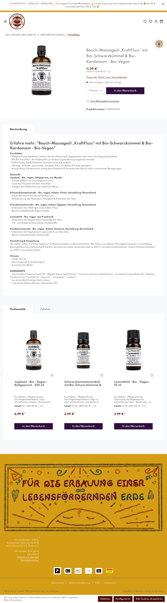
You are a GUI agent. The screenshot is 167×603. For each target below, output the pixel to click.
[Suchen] (145, 21)
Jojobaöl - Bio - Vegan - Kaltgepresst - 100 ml (31, 384)
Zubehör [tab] (45, 309)
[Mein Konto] (156, 21)
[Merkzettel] (150, 21)
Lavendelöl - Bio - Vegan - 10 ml (132, 384)
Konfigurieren (123, 599)
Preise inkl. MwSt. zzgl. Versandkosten (106, 77)
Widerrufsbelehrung (79, 583)
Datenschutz (57, 583)
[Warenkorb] (161, 21)
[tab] (18, 129)
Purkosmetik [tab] (17, 309)
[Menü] (5, 21)
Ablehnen (105, 599)
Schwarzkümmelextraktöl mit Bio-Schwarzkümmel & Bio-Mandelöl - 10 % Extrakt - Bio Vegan (82, 384)
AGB (97, 583)
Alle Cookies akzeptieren (149, 599)
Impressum (110, 583)
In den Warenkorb (125, 90)
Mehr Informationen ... (14, 600)
